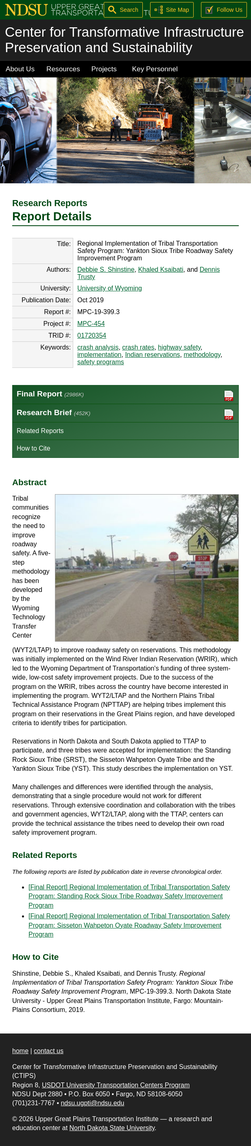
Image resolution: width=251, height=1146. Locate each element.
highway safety (179, 347)
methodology (201, 354)
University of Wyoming (109, 288)
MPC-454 (91, 323)
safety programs (100, 362)
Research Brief (125, 414)
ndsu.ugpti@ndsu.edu (92, 1103)
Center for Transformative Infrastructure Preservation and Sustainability (124, 39)
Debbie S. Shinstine (106, 269)
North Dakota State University (112, 1127)
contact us (48, 1050)
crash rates (138, 347)
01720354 (91, 335)
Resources (63, 69)
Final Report (125, 395)
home (20, 1050)
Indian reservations (152, 354)
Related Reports (40, 430)
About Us (20, 69)
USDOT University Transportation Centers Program (116, 1085)
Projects (104, 69)
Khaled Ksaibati (160, 269)
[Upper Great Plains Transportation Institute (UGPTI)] (84, 9)
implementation (99, 354)
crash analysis (97, 347)
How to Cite (33, 448)
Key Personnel (155, 69)
